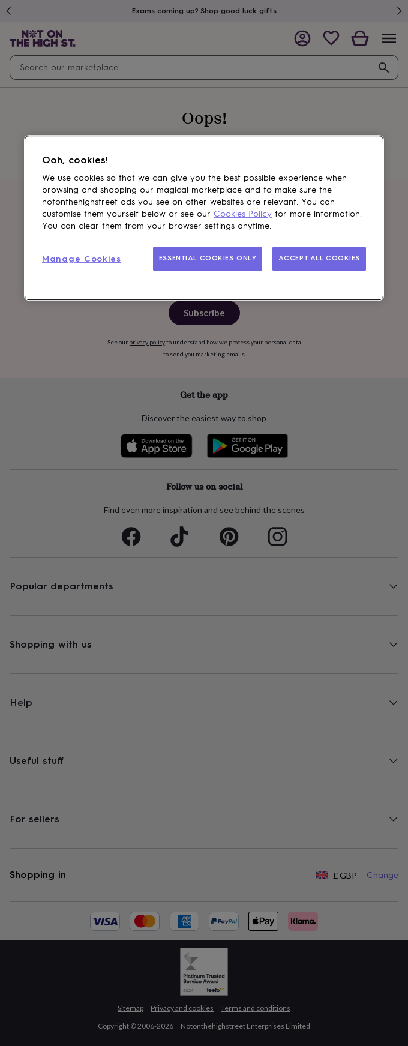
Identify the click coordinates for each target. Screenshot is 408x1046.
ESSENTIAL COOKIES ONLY (208, 258)
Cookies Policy (243, 214)
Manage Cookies (81, 259)
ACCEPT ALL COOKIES (319, 258)
